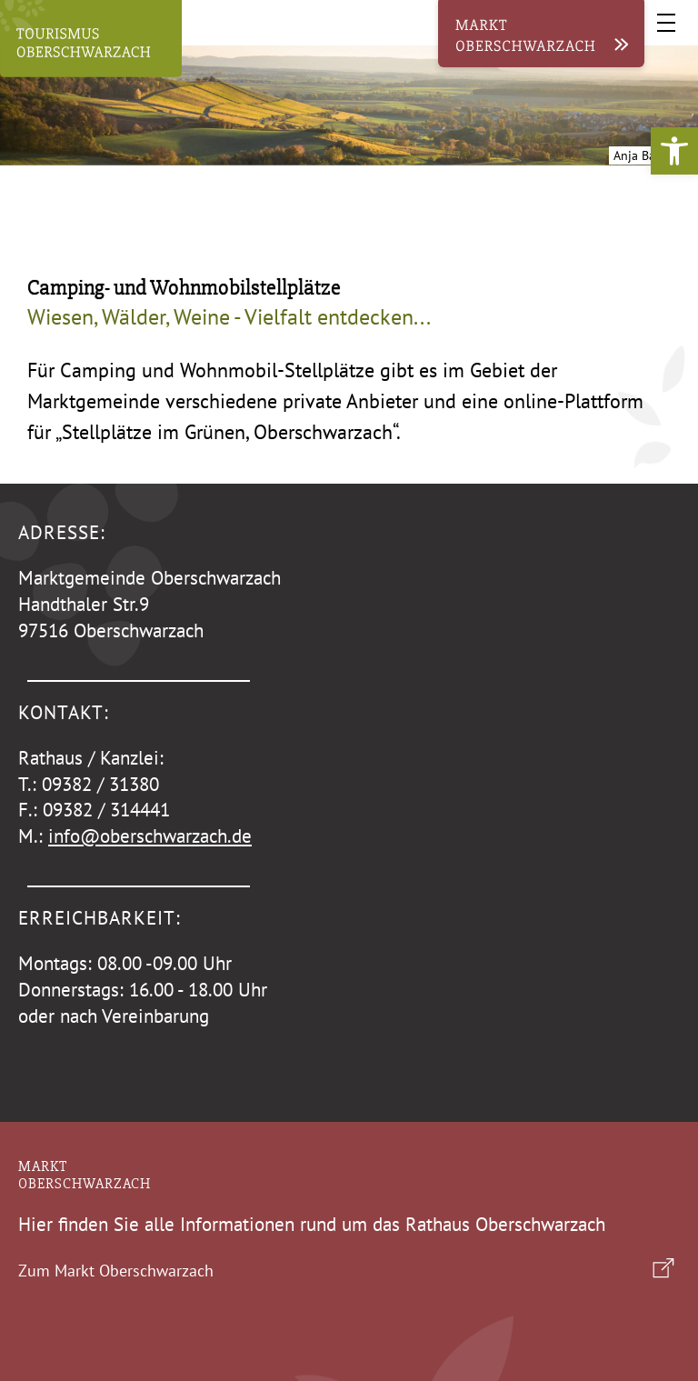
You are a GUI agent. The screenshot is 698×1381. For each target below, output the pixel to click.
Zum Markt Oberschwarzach (116, 1270)
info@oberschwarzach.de (150, 836)
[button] (674, 151)
